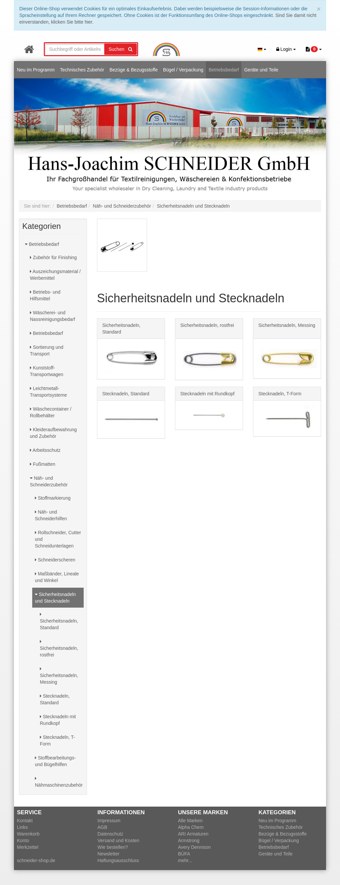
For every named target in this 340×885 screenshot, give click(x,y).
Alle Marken (190, 820)
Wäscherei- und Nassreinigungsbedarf (52, 316)
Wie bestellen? (113, 847)
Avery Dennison (194, 847)
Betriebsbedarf (224, 69)
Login (286, 49)
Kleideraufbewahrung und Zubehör (53, 433)
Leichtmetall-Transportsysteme (48, 392)
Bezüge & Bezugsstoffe (134, 69)
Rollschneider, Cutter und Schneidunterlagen (58, 539)
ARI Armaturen (193, 833)
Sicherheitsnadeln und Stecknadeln (55, 598)
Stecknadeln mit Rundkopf (58, 720)
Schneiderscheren (55, 559)
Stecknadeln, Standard (55, 699)
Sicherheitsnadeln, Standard (59, 621)
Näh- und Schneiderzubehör (49, 481)
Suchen (120, 49)
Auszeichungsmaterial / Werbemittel (55, 275)
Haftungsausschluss (118, 860)
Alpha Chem (191, 827)
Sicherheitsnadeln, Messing (59, 675)
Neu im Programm (36, 69)
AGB (103, 827)
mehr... (185, 860)
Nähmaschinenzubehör (59, 782)
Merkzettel (28, 847)
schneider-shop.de (36, 860)
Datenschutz (111, 833)
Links (22, 827)
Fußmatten (42, 464)
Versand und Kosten (118, 840)
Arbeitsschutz (45, 450)
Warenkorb (28, 833)
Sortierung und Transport (46, 350)
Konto (23, 840)
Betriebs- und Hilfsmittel (45, 295)
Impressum (109, 820)
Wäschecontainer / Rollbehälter (50, 412)
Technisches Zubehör (82, 69)
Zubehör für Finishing (53, 257)
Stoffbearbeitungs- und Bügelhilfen (55, 761)
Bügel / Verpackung (183, 69)
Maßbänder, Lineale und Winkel (57, 577)
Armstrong (189, 840)
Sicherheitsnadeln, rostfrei (59, 648)
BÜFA (184, 853)
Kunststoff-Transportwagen (46, 371)
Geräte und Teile (261, 69)
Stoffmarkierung (52, 498)
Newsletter (109, 853)
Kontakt (25, 820)
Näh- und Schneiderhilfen (51, 515)
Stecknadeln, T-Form (57, 740)
